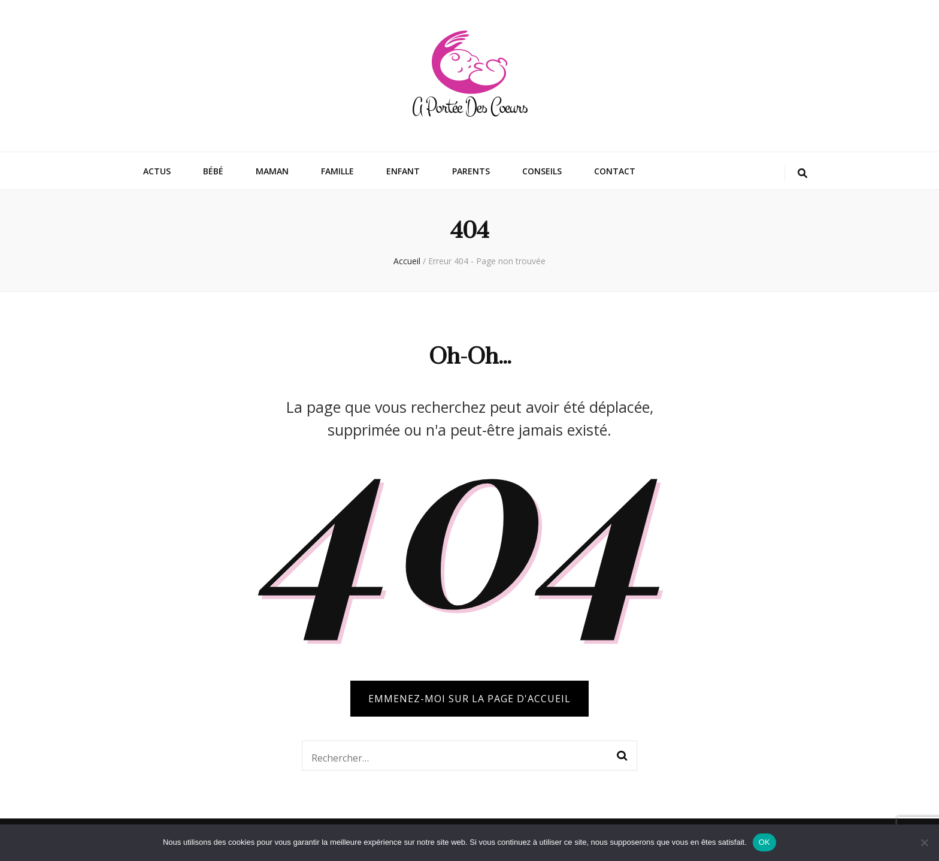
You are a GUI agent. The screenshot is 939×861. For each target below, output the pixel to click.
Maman (272, 171)
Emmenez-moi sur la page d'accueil (469, 698)
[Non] (924, 842)
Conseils (542, 171)
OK (764, 842)
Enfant (403, 171)
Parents (471, 171)
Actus (157, 171)
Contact (614, 171)
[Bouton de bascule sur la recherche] (802, 173)
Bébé (213, 171)
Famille (337, 171)
